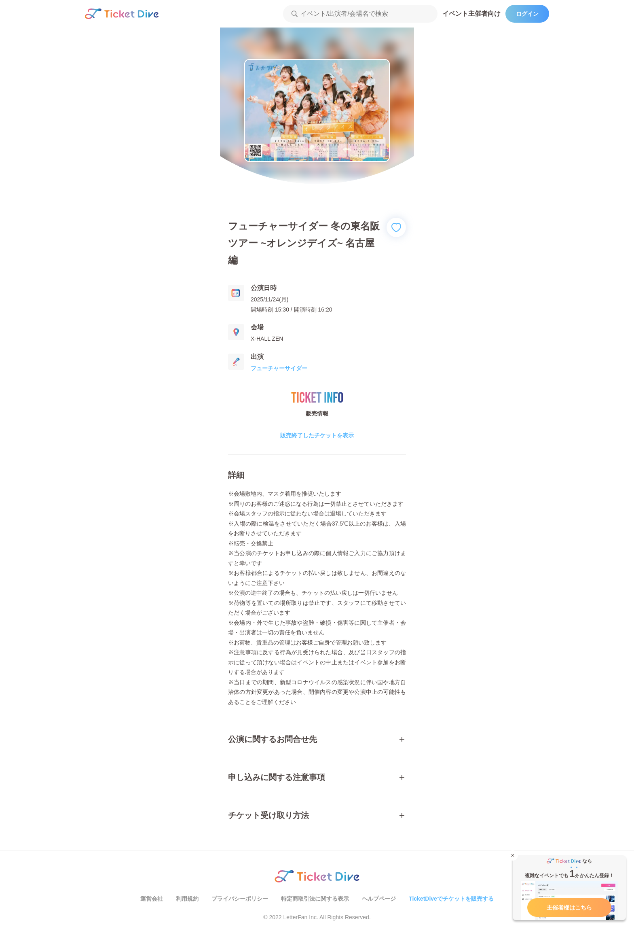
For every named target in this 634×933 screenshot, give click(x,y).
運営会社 (151, 898)
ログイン (527, 14)
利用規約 (187, 898)
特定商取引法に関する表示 (315, 898)
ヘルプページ (379, 898)
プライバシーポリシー (239, 898)
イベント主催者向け (471, 13)
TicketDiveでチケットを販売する (451, 898)
